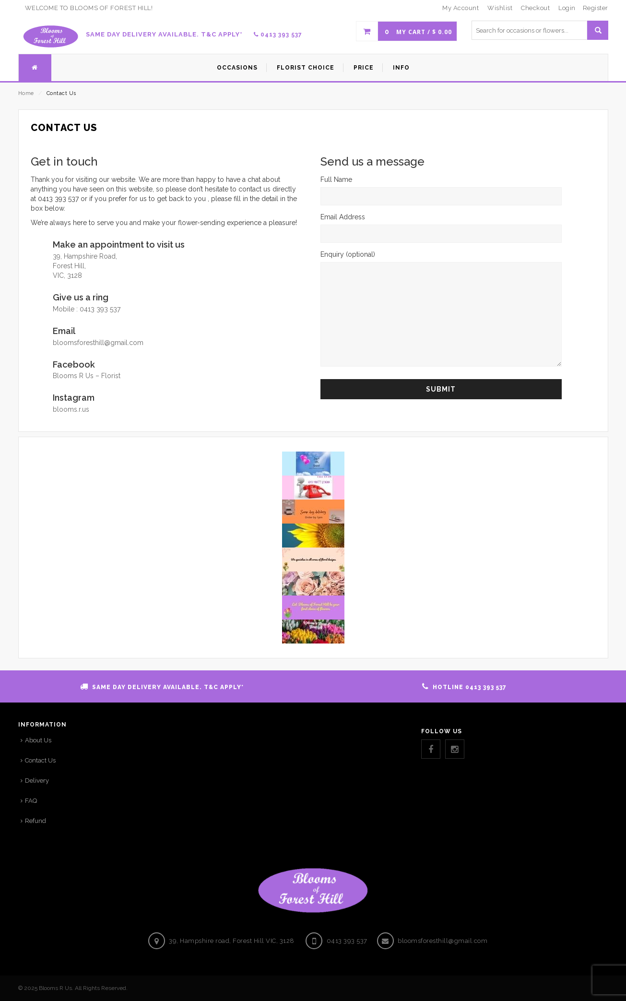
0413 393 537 (278, 34)
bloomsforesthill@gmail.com (98, 342)
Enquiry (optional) (441, 309)
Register (595, 8)
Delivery (37, 780)
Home (26, 93)
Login (567, 8)
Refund (35, 820)
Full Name (441, 188)
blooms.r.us (71, 409)
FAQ (31, 800)
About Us (38, 740)
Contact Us (40, 760)
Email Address (441, 225)
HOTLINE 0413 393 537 (470, 687)
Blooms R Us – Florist (86, 376)
